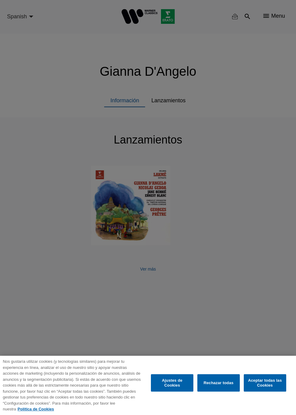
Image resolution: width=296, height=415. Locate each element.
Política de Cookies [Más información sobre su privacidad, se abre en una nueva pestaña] (36, 409)
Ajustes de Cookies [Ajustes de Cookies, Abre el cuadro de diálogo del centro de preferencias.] (172, 383)
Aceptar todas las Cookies (265, 383)
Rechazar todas (218, 382)
